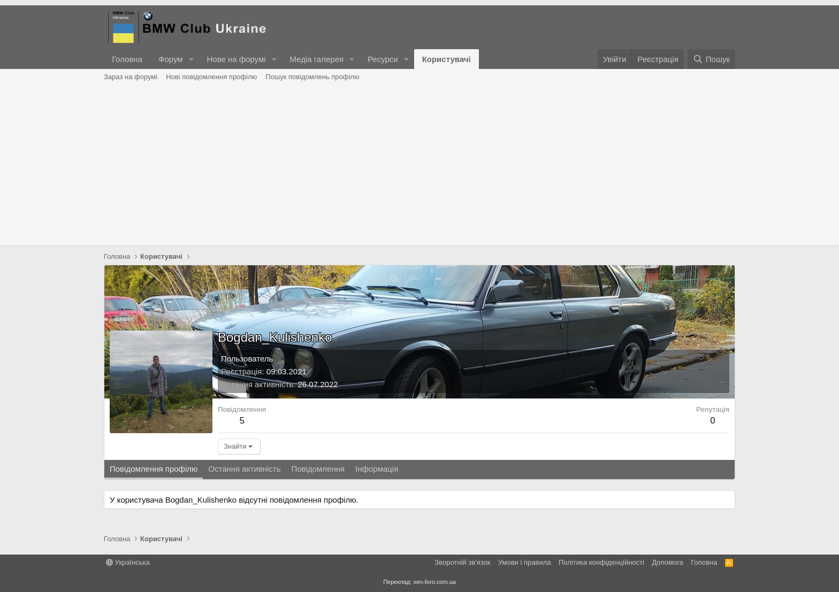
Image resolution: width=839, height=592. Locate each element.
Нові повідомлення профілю (211, 77)
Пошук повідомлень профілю (312, 77)
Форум (170, 59)
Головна (127, 59)
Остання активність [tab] (244, 468)
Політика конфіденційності (601, 562)
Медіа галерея (316, 59)
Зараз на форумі (130, 77)
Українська (128, 562)
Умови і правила (524, 562)
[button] (191, 59)
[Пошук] (711, 59)
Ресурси (383, 59)
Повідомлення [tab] (318, 468)
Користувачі (446, 59)
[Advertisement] (419, 165)
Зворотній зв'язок (462, 562)
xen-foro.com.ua (434, 582)
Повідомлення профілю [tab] (153, 468)
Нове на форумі (236, 59)
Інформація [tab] (376, 468)
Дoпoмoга (667, 562)
